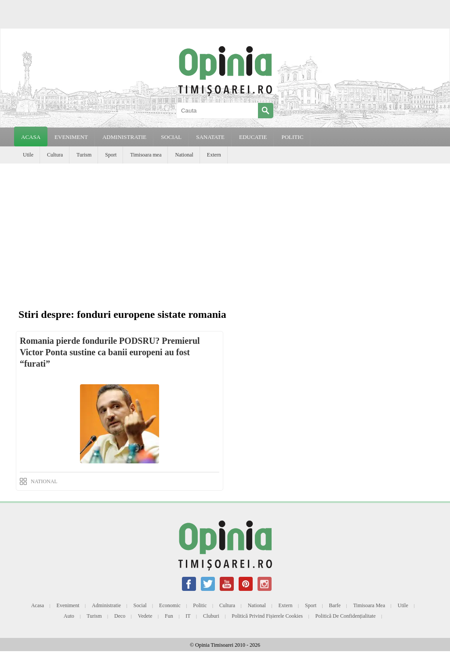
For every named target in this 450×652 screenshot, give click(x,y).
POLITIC (292, 137)
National (184, 155)
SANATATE (210, 137)
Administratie (106, 605)
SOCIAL (171, 137)
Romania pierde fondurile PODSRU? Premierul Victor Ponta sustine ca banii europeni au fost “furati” (110, 352)
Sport (110, 155)
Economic (170, 605)
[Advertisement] (225, 229)
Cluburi (211, 616)
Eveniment (68, 605)
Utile (28, 155)
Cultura (55, 155)
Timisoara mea (145, 155)
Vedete (145, 616)
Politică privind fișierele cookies (267, 616)
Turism (83, 155)
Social (140, 605)
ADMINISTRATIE (124, 137)
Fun (169, 616)
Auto (69, 616)
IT (187, 616)
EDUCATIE (253, 137)
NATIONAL (44, 481)
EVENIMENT (71, 137)
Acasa (30, 137)
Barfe (335, 605)
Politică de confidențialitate (345, 616)
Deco (119, 616)
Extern (214, 155)
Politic (200, 605)
